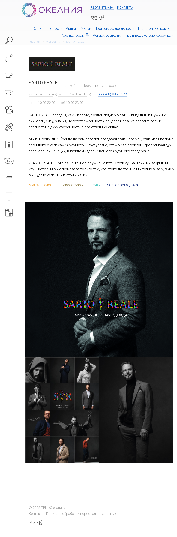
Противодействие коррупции (149, 35)
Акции (71, 28)
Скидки (85, 28)
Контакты (125, 7)
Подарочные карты (154, 28)
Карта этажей (102, 7)
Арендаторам (75, 35)
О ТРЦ (39, 28)
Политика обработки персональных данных (81, 514)
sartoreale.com (41, 94)
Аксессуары (73, 185)
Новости (55, 28)
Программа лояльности (114, 28)
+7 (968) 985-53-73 (112, 94)
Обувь (95, 185)
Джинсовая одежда (122, 185)
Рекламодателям (107, 35)
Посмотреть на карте (100, 86)
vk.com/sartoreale (72, 94)
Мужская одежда (42, 185)
